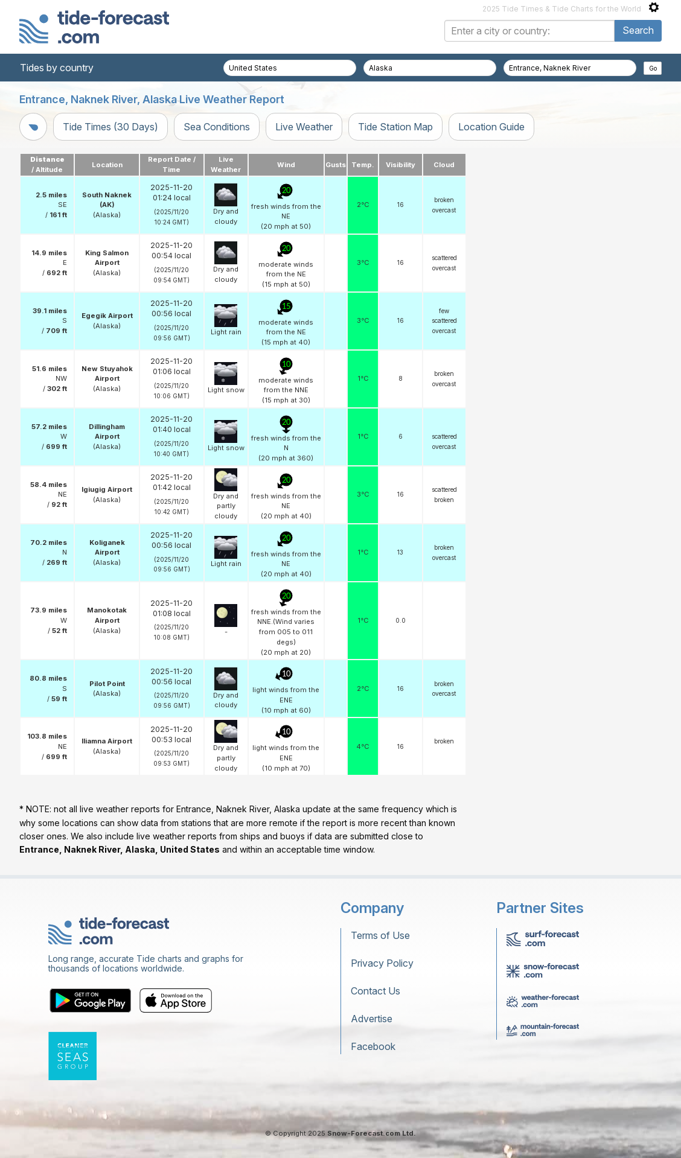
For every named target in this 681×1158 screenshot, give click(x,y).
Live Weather (304, 127)
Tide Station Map (395, 127)
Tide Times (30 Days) (110, 127)
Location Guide (491, 127)
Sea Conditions (217, 127)
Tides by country (57, 68)
